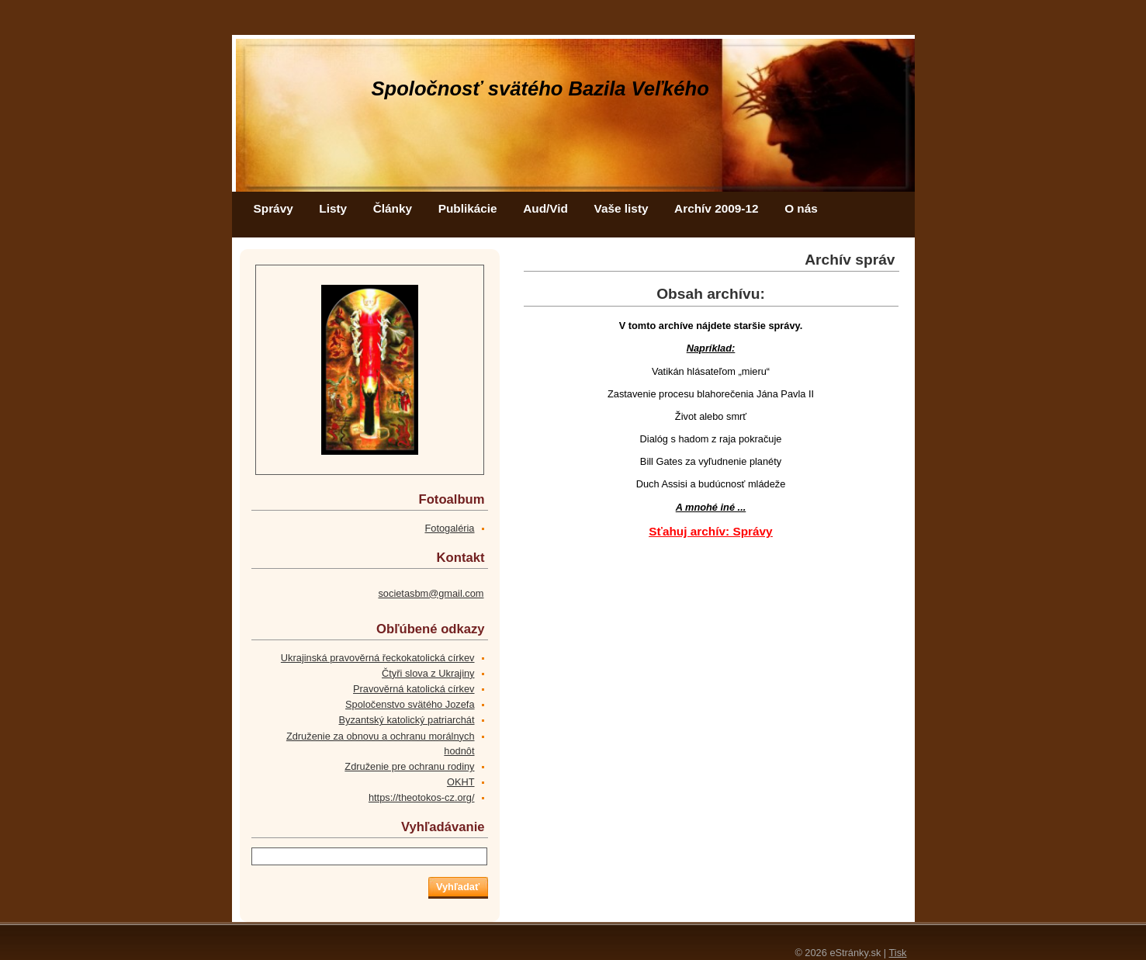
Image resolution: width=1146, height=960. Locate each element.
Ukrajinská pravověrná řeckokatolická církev (378, 658)
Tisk (898, 952)
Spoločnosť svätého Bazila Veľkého (540, 88)
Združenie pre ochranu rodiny (409, 766)
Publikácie (467, 208)
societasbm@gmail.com (430, 593)
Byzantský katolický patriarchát (407, 720)
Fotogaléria (449, 528)
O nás (801, 208)
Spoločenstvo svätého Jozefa (409, 704)
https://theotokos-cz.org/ (422, 797)
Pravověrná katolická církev (413, 689)
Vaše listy (621, 208)
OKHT (461, 782)
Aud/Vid (545, 208)
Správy (273, 208)
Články (392, 208)
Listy (333, 208)
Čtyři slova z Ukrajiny (428, 673)
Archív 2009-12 (716, 208)
